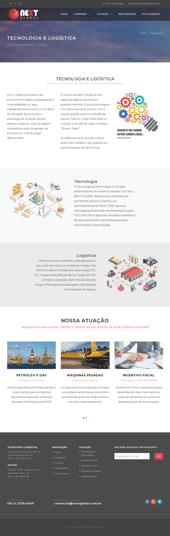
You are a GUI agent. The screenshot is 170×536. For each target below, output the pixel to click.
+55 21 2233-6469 (113, 3)
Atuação (58, 462)
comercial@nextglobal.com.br (144, 3)
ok (159, 456)
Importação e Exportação (88, 453)
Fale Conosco (61, 473)
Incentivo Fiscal (139, 375)
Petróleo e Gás (31, 375)
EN (20, 3)
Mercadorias (61, 468)
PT (11, 3)
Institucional (156, 33)
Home (143, 33)
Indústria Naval (89, 476)
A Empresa (60, 457)
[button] (83, 418)
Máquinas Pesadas (85, 375)
